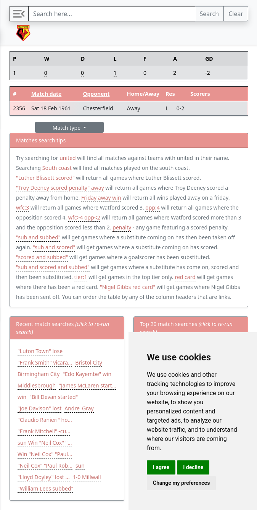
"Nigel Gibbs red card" (127, 287)
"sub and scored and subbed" (53, 267)
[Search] (111, 13)
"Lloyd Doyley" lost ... (44, 477)
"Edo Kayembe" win (87, 374)
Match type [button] (67, 127)
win (22, 396)
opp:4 (152, 207)
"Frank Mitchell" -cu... (44, 431)
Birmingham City (38, 374)
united (67, 157)
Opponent (96, 93)
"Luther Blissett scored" (45, 177)
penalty (121, 227)
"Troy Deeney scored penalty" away (60, 187)
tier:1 (80, 277)
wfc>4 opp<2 (84, 217)
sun (80, 465)
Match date (46, 93)
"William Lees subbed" (45, 488)
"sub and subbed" (38, 237)
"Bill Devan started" (53, 396)
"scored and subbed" (42, 257)
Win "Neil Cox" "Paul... (45, 454)
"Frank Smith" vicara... (45, 362)
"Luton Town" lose (40, 351)
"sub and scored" (54, 247)
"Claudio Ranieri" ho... (45, 419)
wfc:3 (22, 207)
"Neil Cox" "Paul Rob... (45, 465)
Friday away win (101, 197)
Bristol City (88, 362)
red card (185, 277)
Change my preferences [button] (181, 483)
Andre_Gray (79, 408)
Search (209, 14)
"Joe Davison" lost (39, 408)
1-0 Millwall (87, 477)
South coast (57, 167)
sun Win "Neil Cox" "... (45, 442)
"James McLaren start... (87, 385)
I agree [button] (161, 467)
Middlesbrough (37, 385)
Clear (235, 14)
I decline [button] (193, 467)
